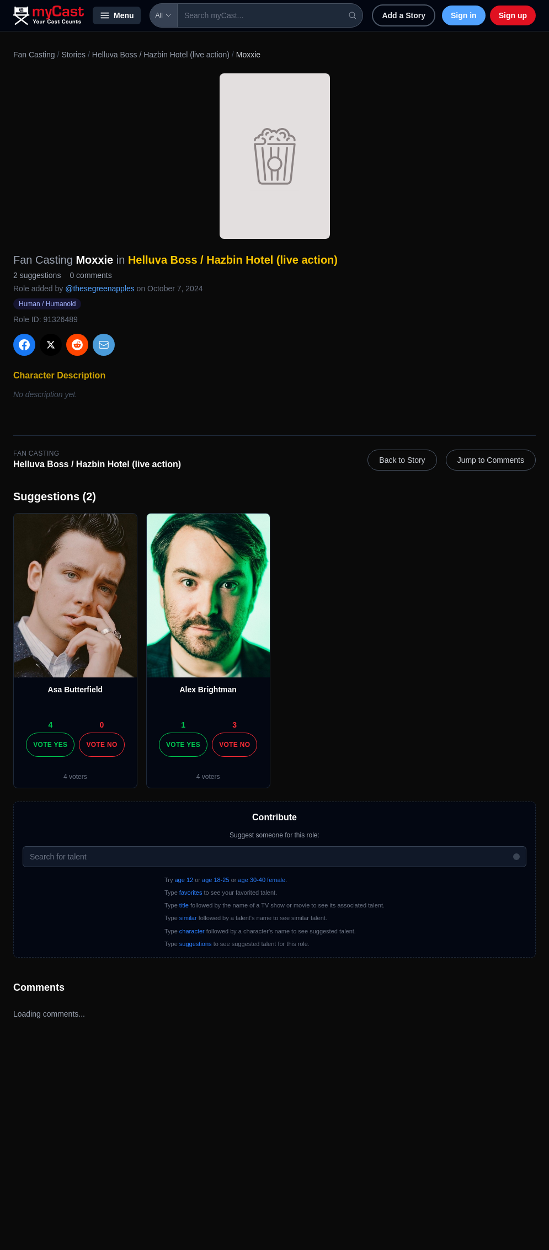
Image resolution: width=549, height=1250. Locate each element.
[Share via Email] (104, 345)
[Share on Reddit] (77, 345)
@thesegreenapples (100, 288)
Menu (116, 15)
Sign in (464, 15)
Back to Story (402, 460)
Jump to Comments (490, 460)
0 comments (90, 275)
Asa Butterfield (75, 689)
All (164, 15)
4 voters (75, 777)
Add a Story (403, 15)
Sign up (513, 15)
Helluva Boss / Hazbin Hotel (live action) (161, 54)
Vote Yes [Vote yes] (50, 745)
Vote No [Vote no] (101, 745)
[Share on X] (51, 345)
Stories (73, 54)
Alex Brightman (207, 689)
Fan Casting (34, 54)
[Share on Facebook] (24, 345)
